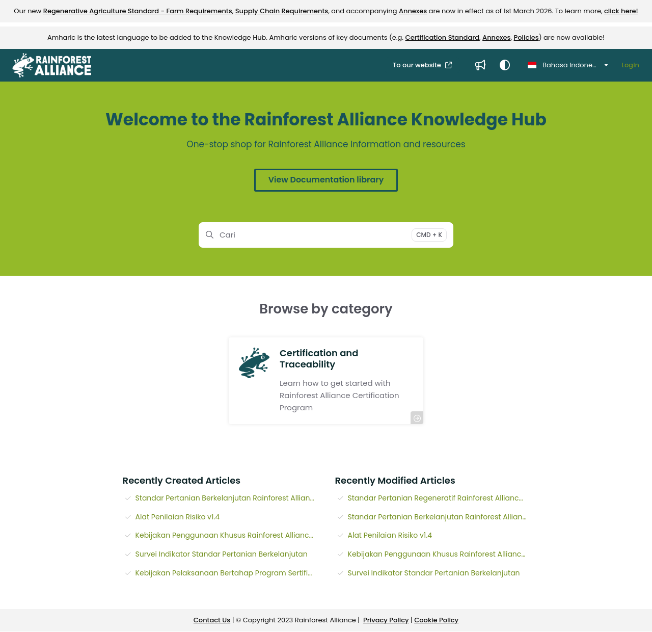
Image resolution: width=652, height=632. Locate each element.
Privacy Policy (386, 620)
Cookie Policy (436, 620)
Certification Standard (442, 37)
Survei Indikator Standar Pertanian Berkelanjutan (221, 554)
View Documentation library (326, 180)
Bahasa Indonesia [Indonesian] (565, 65)
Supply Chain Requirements (282, 11)
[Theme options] (505, 65)
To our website (418, 65)
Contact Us (212, 620)
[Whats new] (480, 65)
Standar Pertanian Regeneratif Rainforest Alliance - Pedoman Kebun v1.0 (439, 498)
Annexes (413, 11)
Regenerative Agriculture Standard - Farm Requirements (137, 11)
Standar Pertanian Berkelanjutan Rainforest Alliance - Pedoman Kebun (226, 498)
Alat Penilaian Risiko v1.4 (177, 517)
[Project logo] (51, 65)
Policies (526, 37)
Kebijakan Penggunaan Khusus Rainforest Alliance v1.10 (226, 535)
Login (630, 65)
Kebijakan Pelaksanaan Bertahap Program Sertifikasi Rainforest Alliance (226, 573)
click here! (621, 11)
